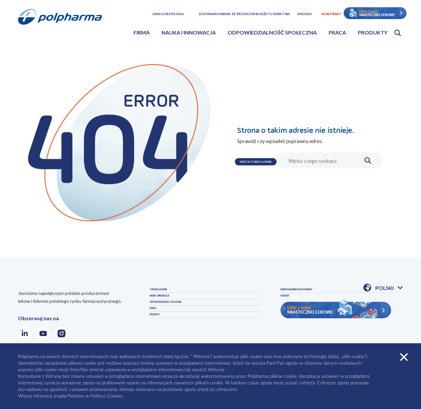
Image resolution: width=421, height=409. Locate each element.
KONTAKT (293, 322)
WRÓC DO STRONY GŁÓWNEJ (285, 148)
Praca (337, 32)
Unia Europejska (168, 14)
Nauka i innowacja (188, 32)
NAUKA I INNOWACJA (176, 307)
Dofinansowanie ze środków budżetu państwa (244, 14)
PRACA (158, 336)
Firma (142, 32)
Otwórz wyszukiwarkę (397, 33)
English (304, 14)
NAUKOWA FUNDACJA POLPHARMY (325, 307)
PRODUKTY (295, 293)
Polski (389, 288)
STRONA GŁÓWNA (173, 293)
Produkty (372, 32)
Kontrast (331, 14)
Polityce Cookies (106, 395)
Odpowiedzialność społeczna (272, 32)
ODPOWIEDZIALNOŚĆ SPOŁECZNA (192, 322)
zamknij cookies (404, 357)
